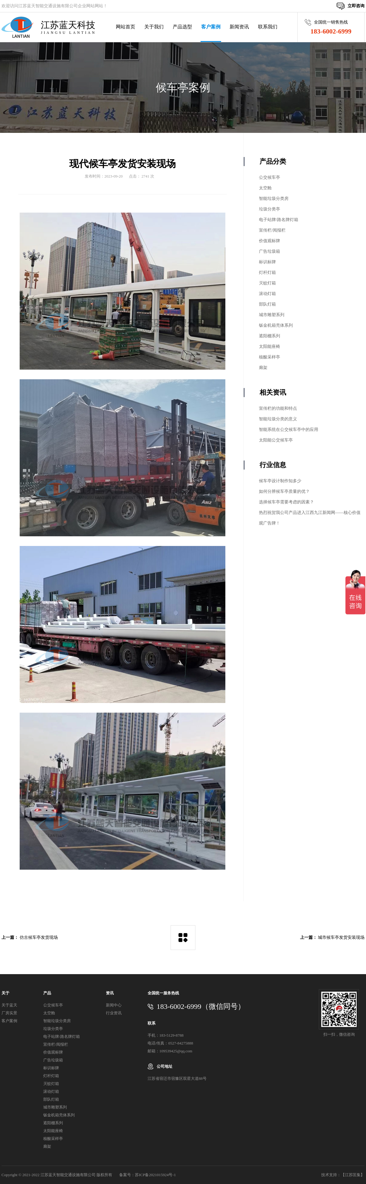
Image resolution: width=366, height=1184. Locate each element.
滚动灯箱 (267, 293)
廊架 (263, 367)
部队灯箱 (267, 304)
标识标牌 (267, 262)
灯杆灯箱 (267, 272)
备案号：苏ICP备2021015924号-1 (147, 1175)
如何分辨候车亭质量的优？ (284, 491)
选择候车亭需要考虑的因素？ (286, 502)
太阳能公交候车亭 (276, 440)
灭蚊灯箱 (267, 283)
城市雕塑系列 (271, 315)
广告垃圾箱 (269, 251)
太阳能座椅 (269, 346)
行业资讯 (114, 1013)
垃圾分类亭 (269, 209)
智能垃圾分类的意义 (278, 419)
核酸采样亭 (269, 357)
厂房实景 (9, 1013)
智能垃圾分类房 (274, 198)
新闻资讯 (239, 26)
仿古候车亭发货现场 (39, 937)
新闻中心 (114, 1005)
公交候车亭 (269, 177)
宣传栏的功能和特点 (278, 408)
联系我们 (267, 26)
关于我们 (154, 26)
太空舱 (265, 188)
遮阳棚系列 (269, 336)
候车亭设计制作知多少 (280, 481)
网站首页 (125, 26)
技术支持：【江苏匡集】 (342, 1175)
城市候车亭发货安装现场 (341, 937)
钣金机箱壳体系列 (276, 325)
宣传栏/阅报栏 (272, 230)
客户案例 (211, 26)
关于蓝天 (9, 1005)
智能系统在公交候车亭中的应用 (288, 429)
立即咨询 (356, 6)
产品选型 (182, 26)
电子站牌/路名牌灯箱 (278, 219)
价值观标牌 (269, 241)
